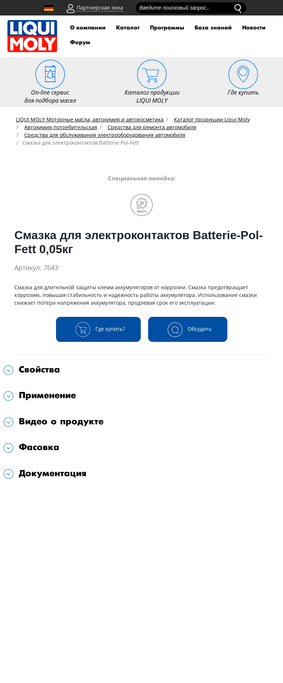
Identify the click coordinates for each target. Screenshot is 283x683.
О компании (88, 28)
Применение (47, 395)
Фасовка (39, 447)
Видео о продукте (61, 421)
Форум (80, 42)
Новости (254, 28)
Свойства (39, 369)
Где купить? (98, 329)
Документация (53, 473)
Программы (167, 28)
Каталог (128, 28)
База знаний (213, 28)
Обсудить (188, 329)
